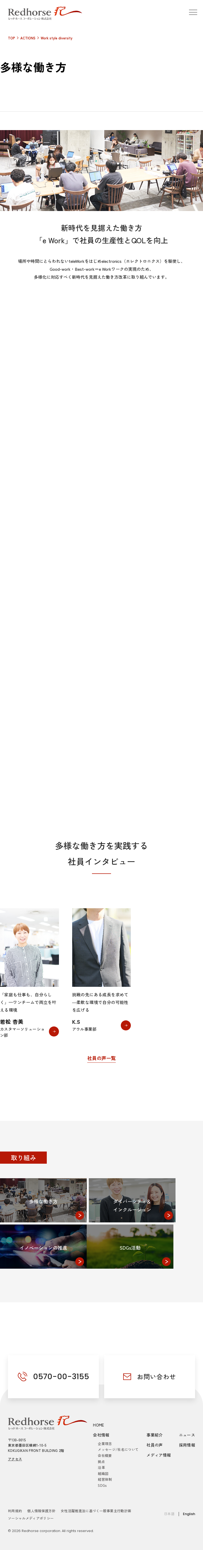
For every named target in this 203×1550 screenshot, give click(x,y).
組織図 (103, 1473)
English (189, 1513)
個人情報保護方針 (41, 1510)
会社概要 (105, 1455)
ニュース (187, 1435)
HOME (98, 1425)
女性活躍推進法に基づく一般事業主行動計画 (96, 1510)
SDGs (102, 1485)
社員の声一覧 (101, 1057)
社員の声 (154, 1445)
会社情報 (101, 1435)
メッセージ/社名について (118, 1449)
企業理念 (105, 1443)
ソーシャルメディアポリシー (31, 1518)
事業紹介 (154, 1435)
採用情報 (187, 1445)
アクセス (15, 1458)
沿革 (101, 1467)
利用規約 (15, 1510)
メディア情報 (158, 1455)
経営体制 (105, 1479)
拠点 (101, 1461)
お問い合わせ (156, 1376)
